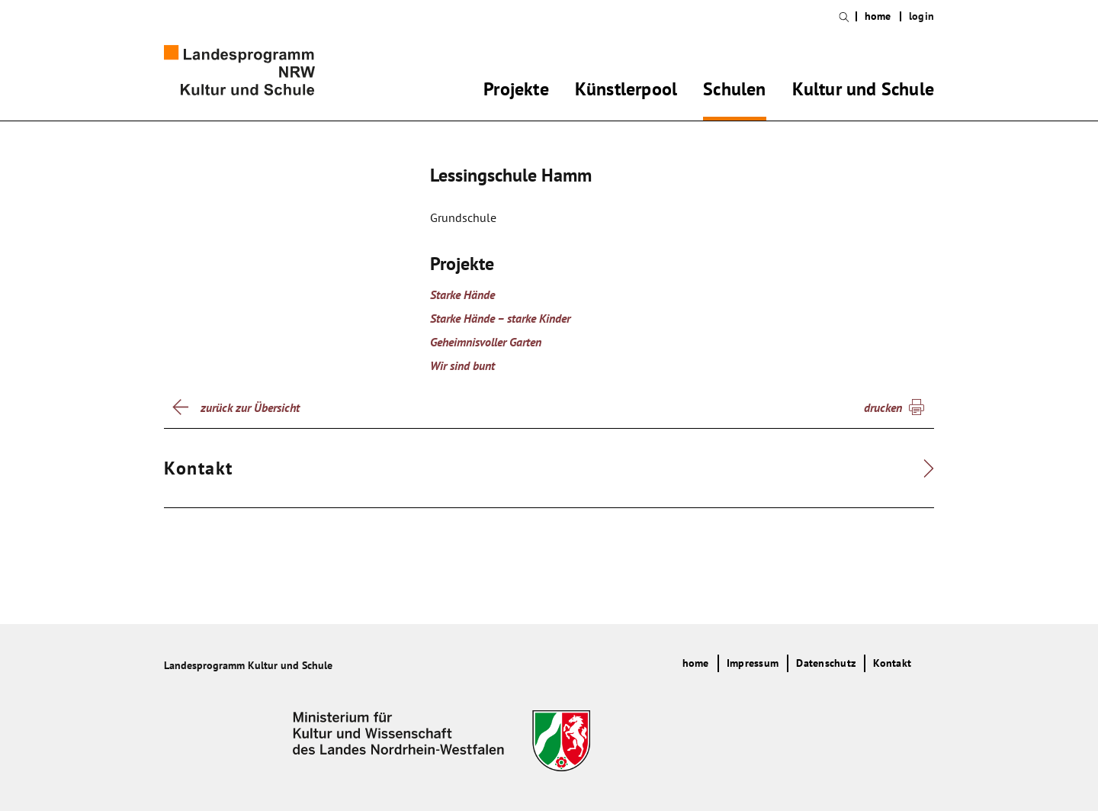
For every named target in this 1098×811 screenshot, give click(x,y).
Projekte (516, 91)
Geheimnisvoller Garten (485, 341)
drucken (883, 407)
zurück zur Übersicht (250, 407)
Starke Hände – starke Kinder (500, 318)
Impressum (753, 663)
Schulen (734, 91)
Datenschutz (826, 663)
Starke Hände (462, 294)
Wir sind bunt (462, 365)
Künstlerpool (626, 91)
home (878, 16)
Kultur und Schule (863, 91)
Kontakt (892, 663)
